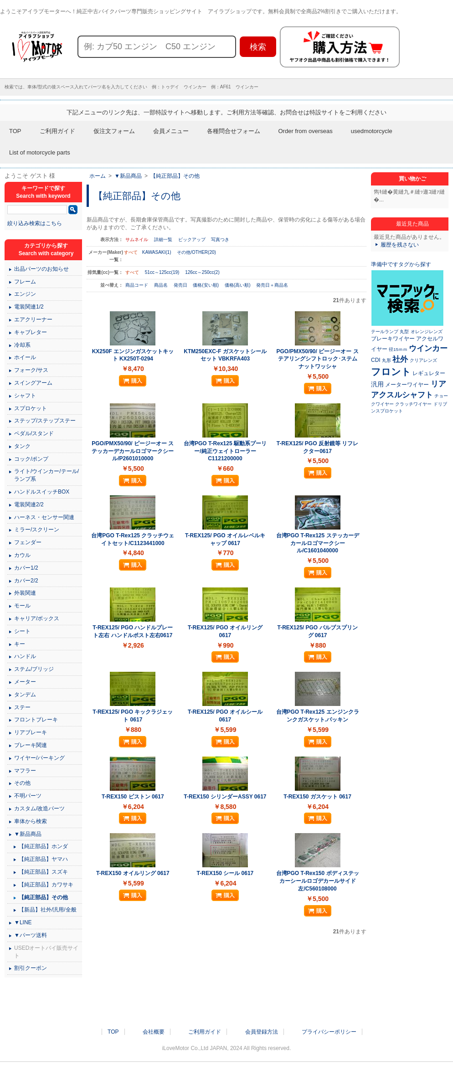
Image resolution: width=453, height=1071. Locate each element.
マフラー (25, 770)
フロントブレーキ (36, 719)
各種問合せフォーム (233, 131)
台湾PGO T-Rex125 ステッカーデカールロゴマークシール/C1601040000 (317, 543)
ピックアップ (192, 239)
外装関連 (25, 593)
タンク (22, 446)
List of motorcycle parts (39, 152)
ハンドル (25, 656)
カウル (22, 555)
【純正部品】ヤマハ (43, 859)
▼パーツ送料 (30, 935)
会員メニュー (171, 131)
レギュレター (428, 373)
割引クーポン (30, 968)
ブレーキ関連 (30, 745)
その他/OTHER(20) (196, 252)
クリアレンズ (423, 360)
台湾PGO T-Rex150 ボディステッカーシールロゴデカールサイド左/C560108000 (317, 881)
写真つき (220, 239)
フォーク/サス (31, 370)
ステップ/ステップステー (45, 420)
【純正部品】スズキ (43, 872)
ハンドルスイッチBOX (41, 492)
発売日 (181, 285)
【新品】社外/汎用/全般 (48, 909)
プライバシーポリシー (329, 1032)
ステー (22, 707)
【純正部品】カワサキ (46, 884)
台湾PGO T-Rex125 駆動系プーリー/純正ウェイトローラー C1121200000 (225, 451)
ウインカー (428, 348)
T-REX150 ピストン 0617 (133, 796)
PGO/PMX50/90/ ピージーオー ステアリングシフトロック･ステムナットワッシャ (318, 359)
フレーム (25, 281)
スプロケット (30, 408)
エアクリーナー (33, 319)
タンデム (25, 694)
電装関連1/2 (29, 307)
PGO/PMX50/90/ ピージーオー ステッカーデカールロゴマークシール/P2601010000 (133, 451)
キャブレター (30, 332)
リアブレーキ (30, 732)
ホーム (97, 176)
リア (438, 383)
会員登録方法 (261, 1032)
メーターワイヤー (407, 384)
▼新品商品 (128, 176)
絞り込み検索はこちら (34, 223)
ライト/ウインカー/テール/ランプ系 (46, 475)
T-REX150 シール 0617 (225, 873)
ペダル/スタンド (34, 433)
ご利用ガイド (57, 131)
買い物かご (412, 178)
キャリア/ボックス (36, 618)
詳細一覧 (163, 239)
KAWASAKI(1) (156, 252)
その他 (22, 783)
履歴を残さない (400, 245)
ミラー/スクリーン (36, 529)
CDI (376, 360)
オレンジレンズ (427, 331)
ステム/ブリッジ (34, 669)
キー (19, 644)
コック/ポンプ (31, 459)
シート (22, 631)
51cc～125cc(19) (162, 272)
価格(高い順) (238, 285)
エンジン (25, 294)
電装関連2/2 (29, 504)
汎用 (377, 384)
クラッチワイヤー (413, 404)
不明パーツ (27, 796)
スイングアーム (33, 383)
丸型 (404, 331)
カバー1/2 (26, 568)
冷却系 (22, 345)
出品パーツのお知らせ (41, 269)
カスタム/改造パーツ (39, 808)
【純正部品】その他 (175, 176)
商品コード (137, 285)
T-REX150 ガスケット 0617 (317, 796)
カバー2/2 (26, 580)
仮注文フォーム (114, 131)
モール (22, 605)
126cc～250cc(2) (202, 272)
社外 (400, 359)
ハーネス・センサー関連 (44, 517)
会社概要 (154, 1032)
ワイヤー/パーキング (39, 758)
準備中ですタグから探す (401, 264)
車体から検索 (30, 821)
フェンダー (27, 542)
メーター (25, 682)
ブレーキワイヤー (393, 338)
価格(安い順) (206, 285)
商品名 (161, 285)
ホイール (25, 357)
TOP (15, 131)
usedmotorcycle (371, 131)
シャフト (25, 395)
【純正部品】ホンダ (43, 846)
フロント (391, 371)
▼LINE (23, 922)
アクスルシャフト (402, 394)
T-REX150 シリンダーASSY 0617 (225, 796)
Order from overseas (305, 131)
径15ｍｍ (398, 349)
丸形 (386, 360)
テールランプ (384, 331)
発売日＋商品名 (272, 285)
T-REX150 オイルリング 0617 (133, 873)
